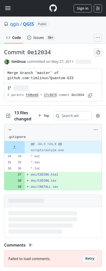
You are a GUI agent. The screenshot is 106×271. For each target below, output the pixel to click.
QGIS (28, 24)
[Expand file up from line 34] (14, 147)
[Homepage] (53, 8)
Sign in (82, 8)
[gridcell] (53, 147)
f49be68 (32, 95)
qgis (14, 24)
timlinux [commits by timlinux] (18, 61)
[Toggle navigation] (8, 8)
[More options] (96, 130)
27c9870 (50, 95)
